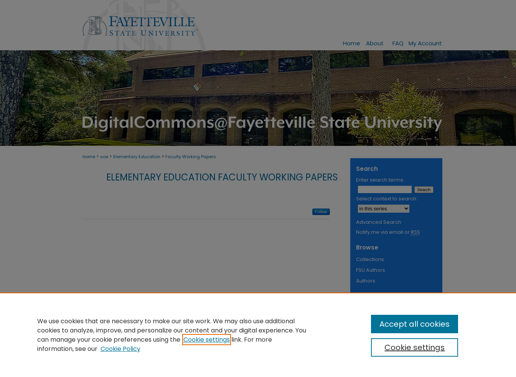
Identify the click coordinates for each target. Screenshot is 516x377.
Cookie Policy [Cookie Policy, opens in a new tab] (120, 348)
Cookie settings (206, 339)
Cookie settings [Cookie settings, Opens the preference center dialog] (414, 347)
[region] (258, 335)
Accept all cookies (414, 324)
